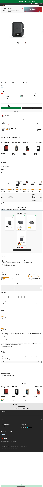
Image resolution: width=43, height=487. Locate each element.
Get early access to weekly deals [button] (21, 486)
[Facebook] (1, 431)
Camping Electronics (18, 14)
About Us (21, 416)
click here (19, 137)
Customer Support (21, 411)
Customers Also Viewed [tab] (9, 209)
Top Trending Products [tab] (16, 209)
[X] (3, 431)
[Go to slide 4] (25, 43)
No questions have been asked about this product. (7, 375)
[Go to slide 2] (20, 43)
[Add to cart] (39, 123)
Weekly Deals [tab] (3, 209)
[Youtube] (7, 431)
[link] (4, 84)
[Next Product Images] (41, 28)
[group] (19, 228)
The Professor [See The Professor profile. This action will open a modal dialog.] (3, 351)
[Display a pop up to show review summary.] (28, 155)
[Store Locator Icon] (31, 3)
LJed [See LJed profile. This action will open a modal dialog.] (2, 318)
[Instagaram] (5, 431)
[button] (37, 5)
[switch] (9, 183)
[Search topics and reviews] (9, 295)
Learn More (35, 1)
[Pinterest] (9, 431)
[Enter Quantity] (4, 105)
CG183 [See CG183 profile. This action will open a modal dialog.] (2, 309)
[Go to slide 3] (23, 43)
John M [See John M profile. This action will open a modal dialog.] (2, 330)
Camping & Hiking (12, 14)
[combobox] (38, 303)
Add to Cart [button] (11, 108)
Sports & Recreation (6, 14)
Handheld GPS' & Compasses (26, 14)
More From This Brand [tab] (23, 209)
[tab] (7, 95)
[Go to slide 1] (17, 43)
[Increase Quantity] (6, 105)
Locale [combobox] (7, 300)
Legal (21, 419)
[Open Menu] (1, 5)
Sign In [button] (21, 406)
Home (2, 14)
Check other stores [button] (4, 117)
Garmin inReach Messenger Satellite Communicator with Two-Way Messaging (17, 82)
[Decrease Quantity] (1, 105)
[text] (6, 156)
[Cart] (41, 5)
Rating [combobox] (3, 300)
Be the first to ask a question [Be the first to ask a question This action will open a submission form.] (5, 373)
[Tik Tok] (11, 431)
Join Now (28, 408)
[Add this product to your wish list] (9, 105)
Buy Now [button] (32, 108)
